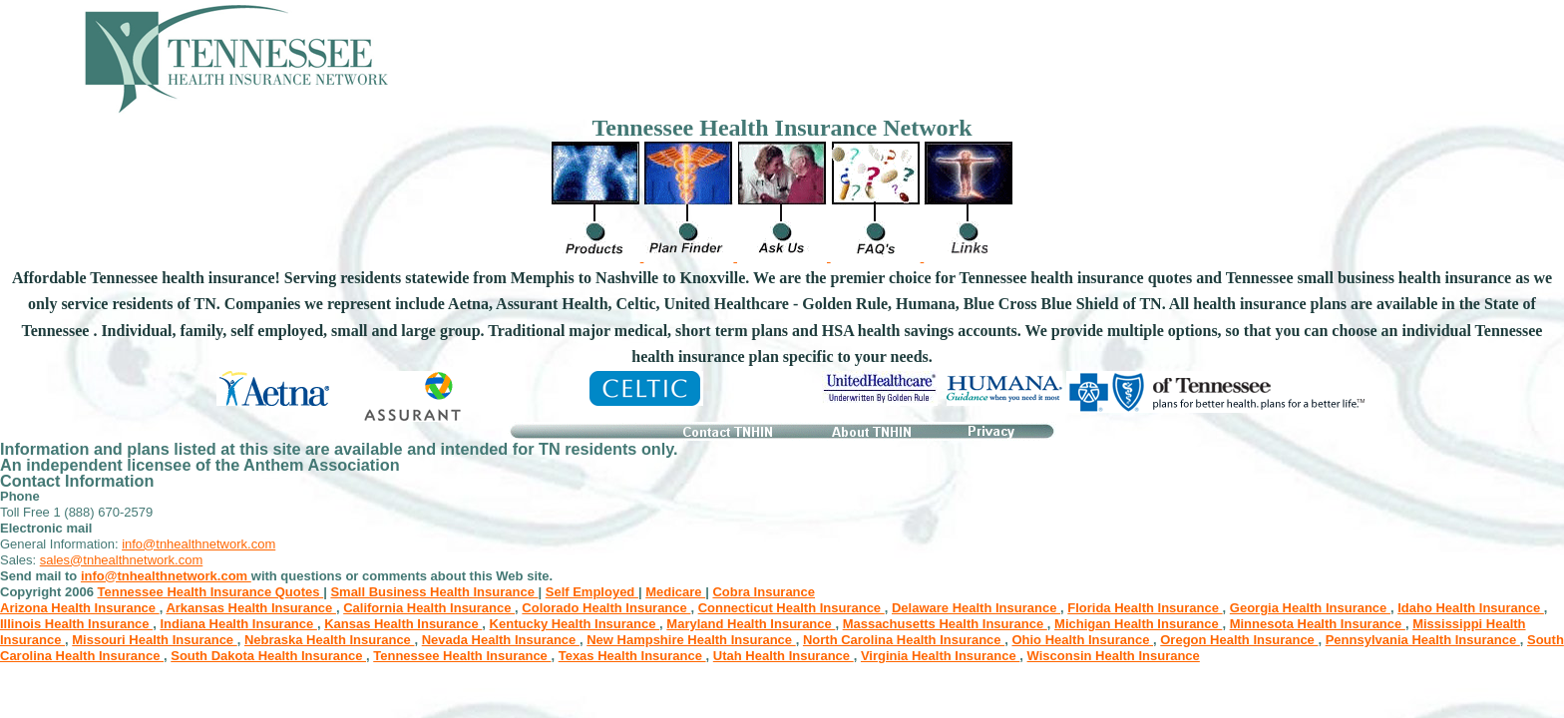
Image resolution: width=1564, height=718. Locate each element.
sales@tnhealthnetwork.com (121, 559)
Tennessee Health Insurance (462, 655)
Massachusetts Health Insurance (945, 623)
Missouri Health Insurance (154, 639)
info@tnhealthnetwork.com (198, 544)
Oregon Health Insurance (1239, 639)
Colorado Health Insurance (606, 607)
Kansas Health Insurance (403, 623)
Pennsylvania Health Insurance (1423, 639)
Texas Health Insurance (632, 655)
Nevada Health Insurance (501, 639)
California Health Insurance (429, 607)
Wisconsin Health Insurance (1113, 655)
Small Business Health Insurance (434, 591)
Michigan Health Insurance (1138, 623)
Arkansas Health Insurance (251, 607)
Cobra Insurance (763, 591)
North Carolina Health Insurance (903, 639)
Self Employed (592, 591)
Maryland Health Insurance (750, 623)
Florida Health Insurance (1144, 607)
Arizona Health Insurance (80, 607)
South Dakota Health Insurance (268, 655)
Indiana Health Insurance (238, 623)
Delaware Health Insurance (976, 607)
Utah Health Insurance (783, 655)
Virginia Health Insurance (940, 655)
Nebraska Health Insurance (329, 639)
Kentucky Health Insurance (575, 623)
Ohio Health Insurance (1082, 639)
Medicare (675, 591)
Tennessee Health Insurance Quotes (211, 591)
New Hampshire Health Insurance (691, 639)
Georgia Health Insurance (1310, 607)
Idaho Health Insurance (1470, 607)
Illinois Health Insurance (76, 623)
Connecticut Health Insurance (791, 607)
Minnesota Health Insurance (1317, 623)
